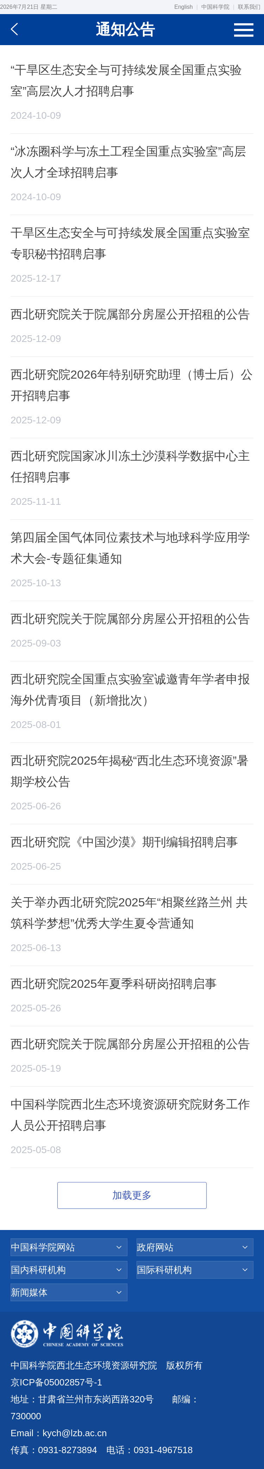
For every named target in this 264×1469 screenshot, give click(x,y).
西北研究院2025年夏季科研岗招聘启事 (114, 983)
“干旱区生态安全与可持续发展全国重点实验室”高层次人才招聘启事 (126, 80)
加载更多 (132, 1195)
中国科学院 (215, 7)
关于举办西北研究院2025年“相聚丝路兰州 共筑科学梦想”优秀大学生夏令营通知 (129, 912)
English (183, 7)
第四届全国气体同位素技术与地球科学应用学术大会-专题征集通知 (130, 548)
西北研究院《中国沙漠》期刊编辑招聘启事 (124, 842)
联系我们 (249, 7)
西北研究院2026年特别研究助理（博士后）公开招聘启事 (132, 385)
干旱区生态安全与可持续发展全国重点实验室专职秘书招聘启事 (130, 243)
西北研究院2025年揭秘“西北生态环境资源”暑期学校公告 (130, 771)
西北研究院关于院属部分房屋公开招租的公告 (130, 314)
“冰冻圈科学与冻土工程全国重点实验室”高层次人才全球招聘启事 (128, 162)
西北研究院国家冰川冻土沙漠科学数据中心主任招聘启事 (130, 466)
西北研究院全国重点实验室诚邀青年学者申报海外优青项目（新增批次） (130, 689)
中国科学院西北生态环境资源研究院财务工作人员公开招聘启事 (130, 1114)
